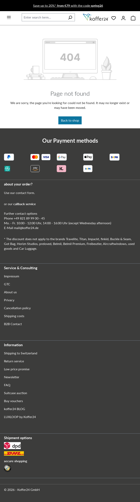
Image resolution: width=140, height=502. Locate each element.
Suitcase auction (15, 393)
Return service (14, 361)
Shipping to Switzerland (20, 353)
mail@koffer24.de (26, 228)
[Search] (70, 17)
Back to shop (70, 120)
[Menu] (9, 16)
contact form (25, 193)
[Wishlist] (113, 17)
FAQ (7, 385)
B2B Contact (13, 324)
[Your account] (123, 17)
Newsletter (11, 377)
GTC (7, 284)
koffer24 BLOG (14, 409)
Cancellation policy (17, 308)
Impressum (11, 276)
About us (10, 292)
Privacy (9, 300)
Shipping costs (14, 316)
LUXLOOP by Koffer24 (20, 417)
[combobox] (44, 17)
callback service (24, 204)
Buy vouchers (13, 401)
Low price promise (16, 369)
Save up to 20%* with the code (68, 5)
